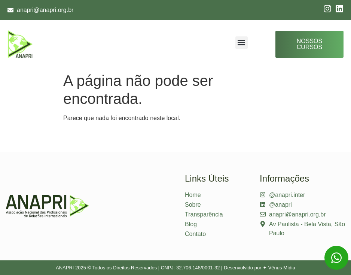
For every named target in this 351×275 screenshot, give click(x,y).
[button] (241, 42)
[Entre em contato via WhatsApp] (336, 258)
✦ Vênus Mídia (279, 267)
